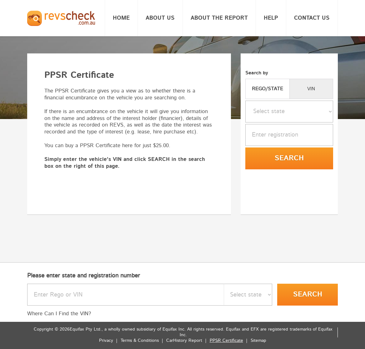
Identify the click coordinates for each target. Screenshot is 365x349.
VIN (311, 88)
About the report (219, 18)
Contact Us (312, 18)
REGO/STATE (267, 88)
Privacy (106, 340)
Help (271, 18)
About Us (160, 18)
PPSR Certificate (226, 340)
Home (121, 18)
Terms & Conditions (140, 340)
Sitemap (258, 340)
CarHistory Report (184, 340)
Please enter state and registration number (83, 276)
